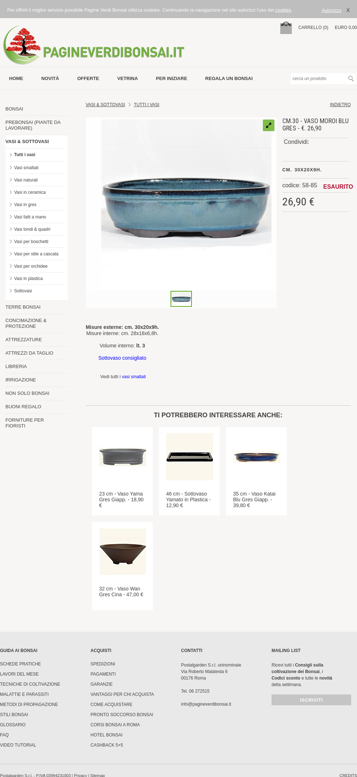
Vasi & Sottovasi (105, 104)
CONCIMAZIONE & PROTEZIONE (25, 323)
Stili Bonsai (14, 714)
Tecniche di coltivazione (30, 684)
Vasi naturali (26, 180)
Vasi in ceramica (30, 192)
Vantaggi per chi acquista (122, 694)
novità (50, 78)
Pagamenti (103, 674)
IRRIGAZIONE (20, 380)
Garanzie (102, 684)
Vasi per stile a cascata (36, 253)
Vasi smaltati (26, 167)
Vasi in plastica (28, 278)
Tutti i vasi (24, 154)
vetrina (127, 78)
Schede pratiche (20, 664)
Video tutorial (18, 745)
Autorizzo (331, 10)
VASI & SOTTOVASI (27, 141)
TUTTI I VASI (146, 104)
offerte (88, 78)
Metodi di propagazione (29, 704)
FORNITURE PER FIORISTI (24, 423)
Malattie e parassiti (24, 694)
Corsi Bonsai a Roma (115, 724)
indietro (340, 104)
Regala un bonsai (229, 78)
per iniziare (171, 78)
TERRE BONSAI (23, 307)
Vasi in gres (25, 204)
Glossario (13, 724)
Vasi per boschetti (31, 241)
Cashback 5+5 (107, 745)
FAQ (4, 735)
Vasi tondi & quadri (32, 229)
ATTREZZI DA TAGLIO (29, 353)
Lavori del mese (19, 674)
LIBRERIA (16, 366)
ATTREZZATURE (23, 339)
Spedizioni (103, 664)
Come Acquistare (112, 704)
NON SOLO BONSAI (27, 393)
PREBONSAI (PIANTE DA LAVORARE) (32, 125)
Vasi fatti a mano (30, 217)
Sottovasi (23, 290)
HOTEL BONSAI (106, 735)
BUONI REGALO (23, 406)
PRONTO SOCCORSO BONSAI (122, 714)
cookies (283, 10)
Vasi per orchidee (31, 266)
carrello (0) (313, 27)
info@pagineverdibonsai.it (206, 704)
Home (16, 78)
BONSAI (14, 109)
